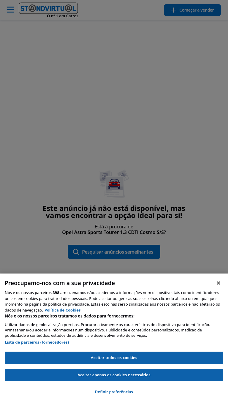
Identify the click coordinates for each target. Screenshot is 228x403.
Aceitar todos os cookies (114, 357)
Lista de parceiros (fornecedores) (37, 342)
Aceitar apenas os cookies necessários (114, 374)
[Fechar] (218, 283)
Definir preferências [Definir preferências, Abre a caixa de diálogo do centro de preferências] (114, 391)
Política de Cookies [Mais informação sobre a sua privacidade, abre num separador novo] (63, 310)
